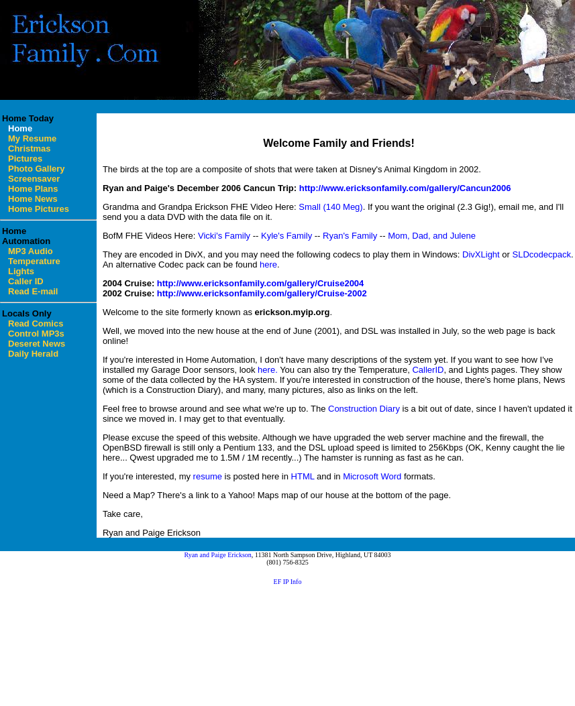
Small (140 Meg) (330, 207)
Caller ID (26, 281)
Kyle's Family (286, 236)
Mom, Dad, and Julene (432, 236)
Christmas (29, 148)
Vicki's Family (224, 236)
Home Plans (33, 189)
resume (207, 476)
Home (20, 128)
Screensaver (34, 179)
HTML (303, 476)
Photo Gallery (36, 169)
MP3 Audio (30, 251)
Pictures (25, 159)
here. (268, 370)
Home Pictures (38, 209)
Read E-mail (33, 291)
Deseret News (36, 344)
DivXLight (481, 254)
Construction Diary (364, 409)
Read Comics (35, 323)
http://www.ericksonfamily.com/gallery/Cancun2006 (405, 188)
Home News (33, 199)
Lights (21, 271)
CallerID (427, 370)
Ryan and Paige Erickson (217, 554)
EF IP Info (288, 581)
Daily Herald (33, 354)
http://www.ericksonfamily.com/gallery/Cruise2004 (260, 283)
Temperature (34, 261)
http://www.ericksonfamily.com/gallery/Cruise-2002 (262, 293)
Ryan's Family (350, 236)
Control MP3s (36, 334)
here (268, 264)
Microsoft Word (372, 476)
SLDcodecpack (542, 254)
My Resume (32, 138)
